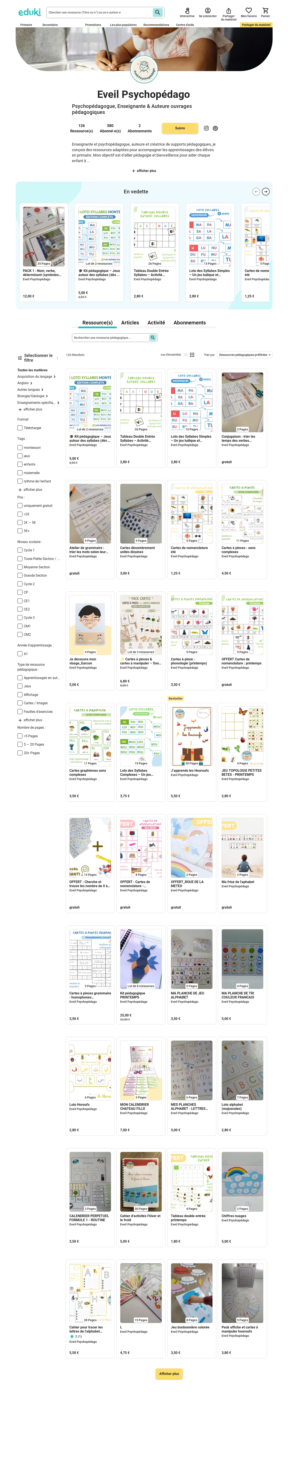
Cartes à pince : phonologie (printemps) (189, 661)
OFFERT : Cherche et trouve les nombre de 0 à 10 (88, 884)
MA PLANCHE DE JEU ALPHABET (187, 995)
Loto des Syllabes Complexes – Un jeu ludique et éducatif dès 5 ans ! (139, 773)
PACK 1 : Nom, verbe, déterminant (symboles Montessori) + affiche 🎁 (42, 273)
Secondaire (51, 25)
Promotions (93, 25)
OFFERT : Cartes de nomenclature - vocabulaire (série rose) (138, 884)
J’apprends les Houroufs (190, 771)
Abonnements (190, 323)
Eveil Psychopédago (36, 279)
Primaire (28, 25)
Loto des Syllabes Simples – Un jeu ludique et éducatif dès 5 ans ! (209, 273)
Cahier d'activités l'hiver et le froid (140, 1218)
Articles (130, 323)
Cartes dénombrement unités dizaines (137, 550)
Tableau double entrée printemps (188, 1218)
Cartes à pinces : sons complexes (238, 550)
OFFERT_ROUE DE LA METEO (187, 884)
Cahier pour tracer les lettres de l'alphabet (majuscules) (86, 1329)
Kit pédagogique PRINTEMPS (132, 995)
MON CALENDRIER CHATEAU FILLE (134, 1107)
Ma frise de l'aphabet (238, 882)
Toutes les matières (32, 370)
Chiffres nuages (234, 1216)
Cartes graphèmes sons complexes (87, 773)
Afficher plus (169, 1374)
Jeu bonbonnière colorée (190, 1327)
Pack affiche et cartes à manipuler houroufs (240, 1329)
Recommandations (156, 25)
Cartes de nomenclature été (263, 273)
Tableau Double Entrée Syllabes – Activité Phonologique (151, 273)
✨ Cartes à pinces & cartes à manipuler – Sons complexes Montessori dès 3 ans (140, 661)
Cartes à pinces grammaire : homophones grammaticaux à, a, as (90, 995)
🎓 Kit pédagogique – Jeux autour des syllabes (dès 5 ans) (99, 273)
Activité (156, 323)
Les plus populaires (123, 25)
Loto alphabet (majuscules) (232, 1107)
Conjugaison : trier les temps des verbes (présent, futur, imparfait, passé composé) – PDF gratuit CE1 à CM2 (241, 438)
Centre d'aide (185, 25)
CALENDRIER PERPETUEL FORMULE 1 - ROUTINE (89, 1218)
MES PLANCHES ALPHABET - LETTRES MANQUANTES (188, 1107)
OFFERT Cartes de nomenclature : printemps (241, 661)
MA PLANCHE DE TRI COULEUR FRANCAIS (238, 995)
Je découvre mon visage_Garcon (82, 661)
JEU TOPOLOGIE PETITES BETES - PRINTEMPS (242, 773)
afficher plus (144, 171)
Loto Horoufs (79, 1105)
